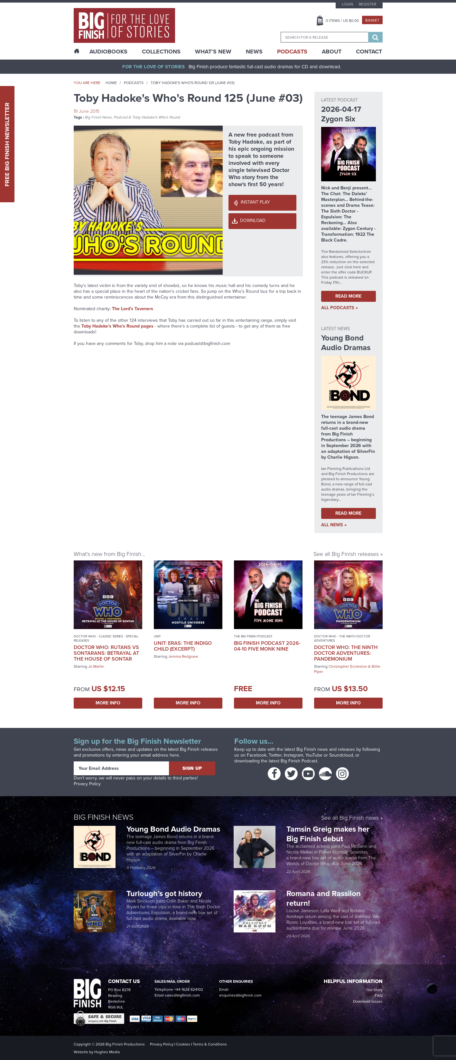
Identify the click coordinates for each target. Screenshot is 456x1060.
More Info (108, 703)
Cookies (183, 1044)
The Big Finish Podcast (253, 636)
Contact (369, 51)
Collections (161, 51)
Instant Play (255, 202)
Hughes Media (107, 1052)
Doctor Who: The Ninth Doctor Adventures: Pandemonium (346, 653)
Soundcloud (341, 755)
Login (347, 4)
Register (367, 4)
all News (332, 525)
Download (252, 220)
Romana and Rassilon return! (323, 898)
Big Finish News (98, 117)
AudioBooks (108, 51)
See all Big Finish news (350, 818)
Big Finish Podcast (299, 761)
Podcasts (292, 51)
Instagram (293, 755)
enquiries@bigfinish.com (240, 995)
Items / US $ (342, 21)
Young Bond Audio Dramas (174, 829)
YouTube (313, 755)
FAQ (379, 995)
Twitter (275, 755)
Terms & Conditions (210, 1044)
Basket (372, 20)
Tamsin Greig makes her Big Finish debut (327, 834)
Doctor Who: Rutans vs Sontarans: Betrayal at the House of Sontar (106, 653)
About (331, 51)
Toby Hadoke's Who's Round (156, 117)
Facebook (256, 755)
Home (111, 83)
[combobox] (324, 37)
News (254, 51)
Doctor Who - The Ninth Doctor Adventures (342, 638)
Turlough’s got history (165, 893)
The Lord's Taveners (132, 308)
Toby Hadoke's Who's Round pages (117, 326)
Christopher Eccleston (348, 666)
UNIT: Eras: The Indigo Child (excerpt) (183, 646)
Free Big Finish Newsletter (7, 144)
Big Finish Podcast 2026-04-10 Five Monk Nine (267, 646)
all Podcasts (337, 308)
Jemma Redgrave (183, 656)
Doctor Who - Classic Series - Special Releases (106, 638)
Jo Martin (96, 666)
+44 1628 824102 (188, 989)
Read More (348, 296)
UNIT (157, 636)
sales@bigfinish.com (182, 995)
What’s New (213, 51)
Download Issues (368, 1001)
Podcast (121, 117)
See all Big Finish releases (346, 554)
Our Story (374, 990)
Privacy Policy (87, 783)
